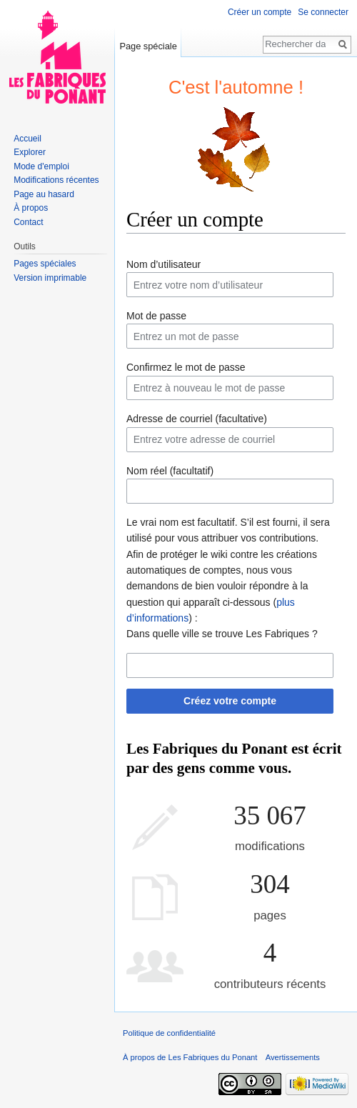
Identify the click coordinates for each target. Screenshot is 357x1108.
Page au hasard (44, 194)
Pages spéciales (45, 264)
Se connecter (323, 12)
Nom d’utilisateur (163, 264)
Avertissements (293, 1057)
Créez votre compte (229, 701)
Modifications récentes (56, 180)
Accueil (27, 139)
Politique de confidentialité (169, 1033)
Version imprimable (50, 278)
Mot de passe (156, 315)
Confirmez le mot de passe (186, 367)
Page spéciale (147, 46)
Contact (28, 222)
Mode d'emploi (41, 166)
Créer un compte (259, 12)
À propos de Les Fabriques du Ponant (190, 1057)
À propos (31, 208)
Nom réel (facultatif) (169, 470)
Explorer (30, 152)
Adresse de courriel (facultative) (196, 418)
